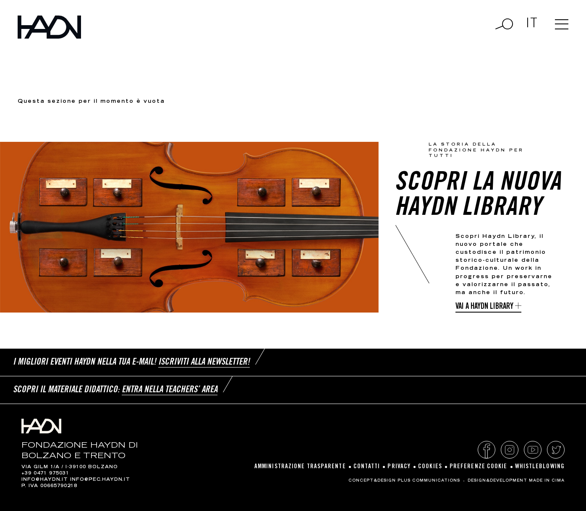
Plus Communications (429, 480)
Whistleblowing (540, 467)
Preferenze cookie (479, 467)
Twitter (556, 450)
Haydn (49, 27)
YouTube (533, 450)
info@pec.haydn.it (100, 480)
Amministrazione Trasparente (300, 467)
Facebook (486, 450)
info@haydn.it (44, 480)
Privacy (399, 467)
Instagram (509, 450)
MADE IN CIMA (547, 480)
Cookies (430, 467)
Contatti (366, 467)
